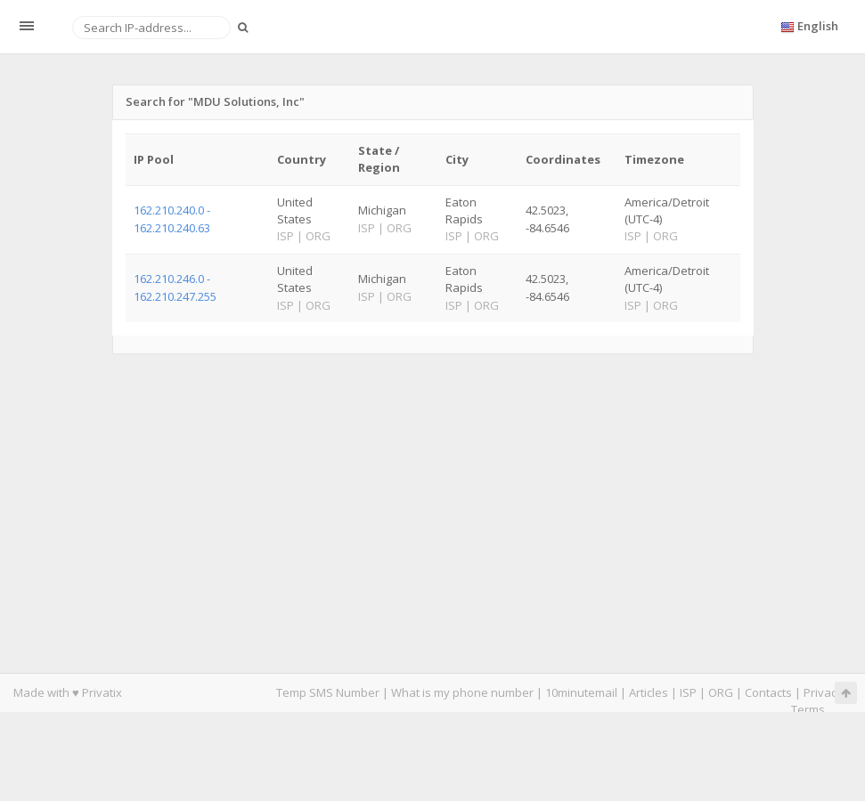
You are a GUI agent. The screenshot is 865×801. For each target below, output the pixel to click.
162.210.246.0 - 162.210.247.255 (175, 287)
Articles (648, 692)
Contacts (768, 692)
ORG (720, 692)
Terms (808, 709)
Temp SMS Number (327, 692)
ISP (688, 692)
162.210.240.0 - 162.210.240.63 (172, 218)
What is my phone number (462, 692)
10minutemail (581, 692)
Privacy (823, 692)
